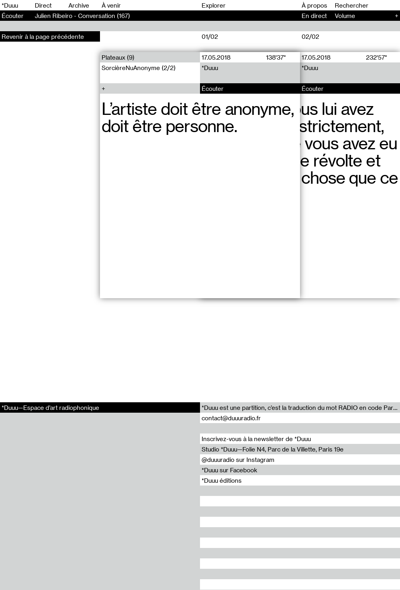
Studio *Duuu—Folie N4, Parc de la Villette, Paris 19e (273, 449)
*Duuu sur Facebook (229, 470)
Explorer (214, 5)
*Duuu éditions (222, 480)
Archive (78, 5)
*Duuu (10, 5)
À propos (314, 5)
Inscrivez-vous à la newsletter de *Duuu (256, 438)
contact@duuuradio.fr (231, 417)
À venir (111, 5)
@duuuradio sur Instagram (238, 459)
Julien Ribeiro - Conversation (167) (82, 15)
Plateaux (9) (118, 57)
